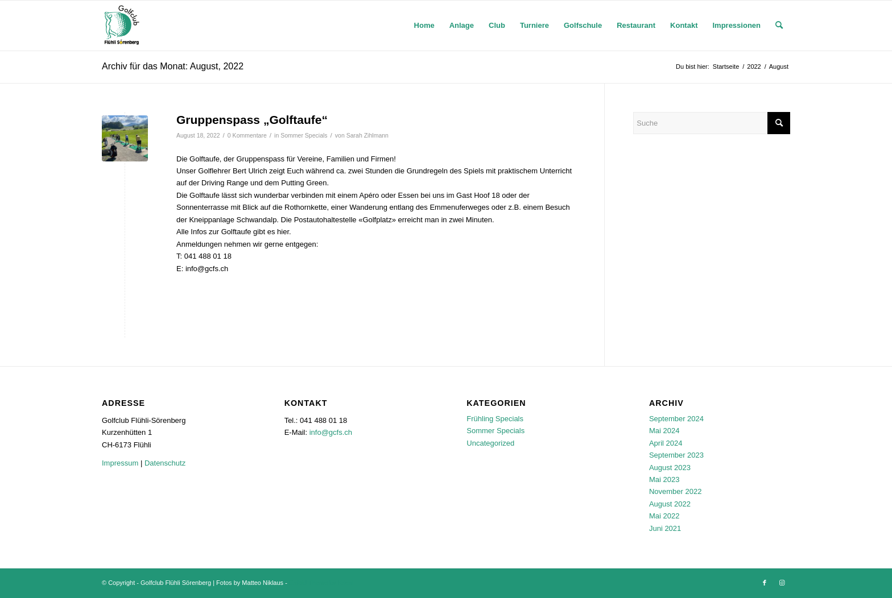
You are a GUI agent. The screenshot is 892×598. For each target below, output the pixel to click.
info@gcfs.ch (330, 432)
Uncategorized (490, 443)
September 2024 (676, 418)
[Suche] (779, 26)
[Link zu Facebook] (764, 582)
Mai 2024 (664, 430)
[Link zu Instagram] (781, 582)
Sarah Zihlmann (367, 135)
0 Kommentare (247, 135)
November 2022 (675, 491)
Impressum (120, 463)
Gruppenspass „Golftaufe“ (252, 119)
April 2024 (666, 443)
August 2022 (670, 504)
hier (283, 231)
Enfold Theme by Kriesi (321, 582)
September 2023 (676, 455)
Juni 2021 (665, 528)
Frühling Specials (494, 418)
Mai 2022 (664, 516)
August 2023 (670, 467)
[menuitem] (424, 26)
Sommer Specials (303, 135)
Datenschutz (164, 463)
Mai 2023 (664, 479)
